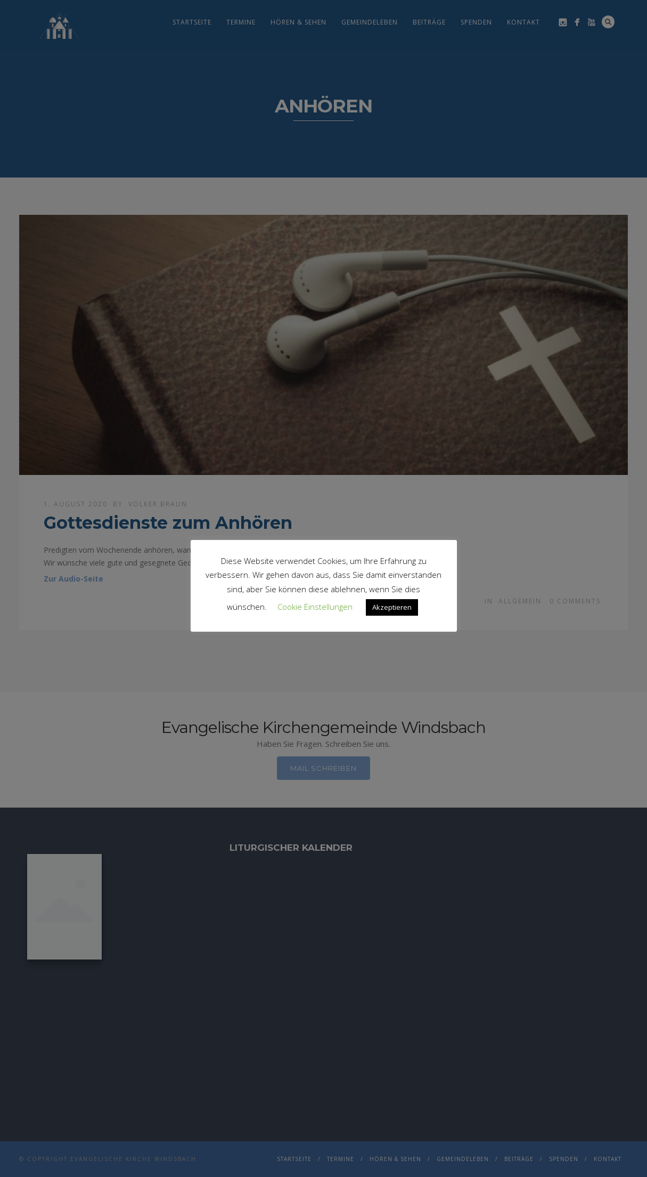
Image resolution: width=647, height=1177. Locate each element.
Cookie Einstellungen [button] (315, 606)
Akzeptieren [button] (392, 607)
